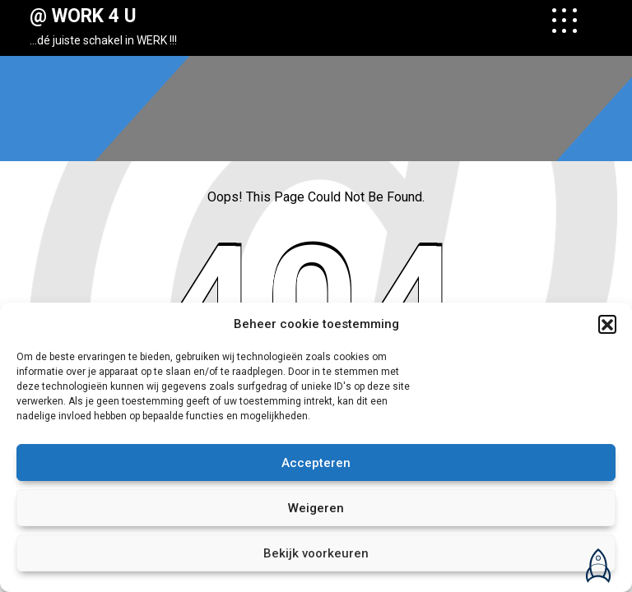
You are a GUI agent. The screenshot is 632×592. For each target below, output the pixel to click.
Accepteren (316, 463)
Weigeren (316, 508)
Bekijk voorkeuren (316, 553)
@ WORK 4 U (83, 16)
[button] (607, 324)
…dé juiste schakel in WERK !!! (103, 40)
